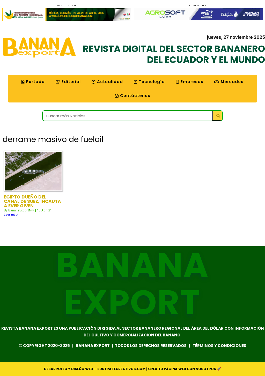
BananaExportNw (21, 210)
